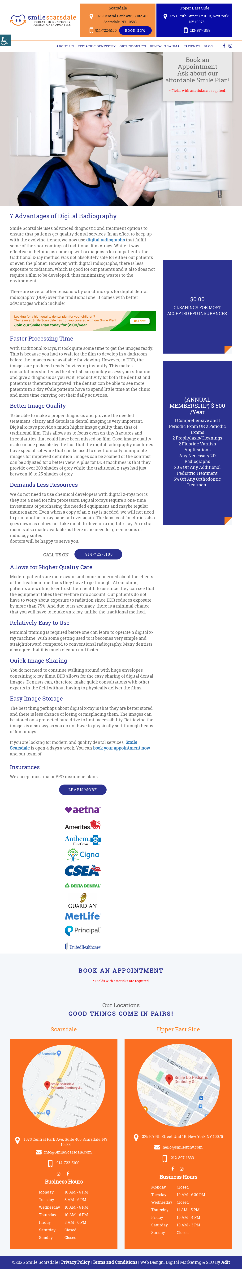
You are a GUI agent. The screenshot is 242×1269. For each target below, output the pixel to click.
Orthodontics (133, 46)
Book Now (135, 30)
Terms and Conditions (115, 1262)
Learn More (83, 789)
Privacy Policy (76, 1262)
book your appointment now (121, 748)
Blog (208, 46)
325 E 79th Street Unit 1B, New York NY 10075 (196, 18)
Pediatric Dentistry (97, 46)
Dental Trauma (165, 46)
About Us (65, 46)
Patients (192, 46)
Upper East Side (194, 8)
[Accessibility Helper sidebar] (5, 40)
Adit (225, 1262)
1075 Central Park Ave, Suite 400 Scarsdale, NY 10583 (120, 18)
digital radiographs (105, 240)
